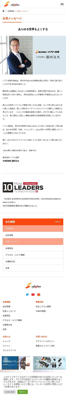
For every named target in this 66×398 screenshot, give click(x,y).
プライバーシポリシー (45, 341)
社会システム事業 (43, 306)
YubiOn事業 (41, 311)
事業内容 (39, 302)
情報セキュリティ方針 (45, 346)
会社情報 (9, 235)
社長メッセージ (9, 311)
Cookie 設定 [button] (9, 392)
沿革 (7, 268)
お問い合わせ (41, 337)
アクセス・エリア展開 (15, 255)
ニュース (6, 341)
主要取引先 (10, 261)
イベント (6, 346)
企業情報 (6, 302)
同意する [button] (22, 392)
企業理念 (9, 248)
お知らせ (6, 337)
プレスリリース (9, 350)
